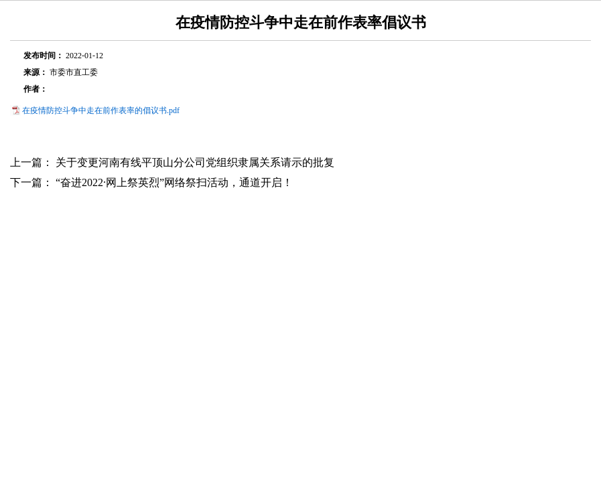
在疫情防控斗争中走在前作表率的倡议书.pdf (101, 110)
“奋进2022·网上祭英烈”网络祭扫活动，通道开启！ (174, 182)
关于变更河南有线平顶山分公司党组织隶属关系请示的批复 (195, 162)
